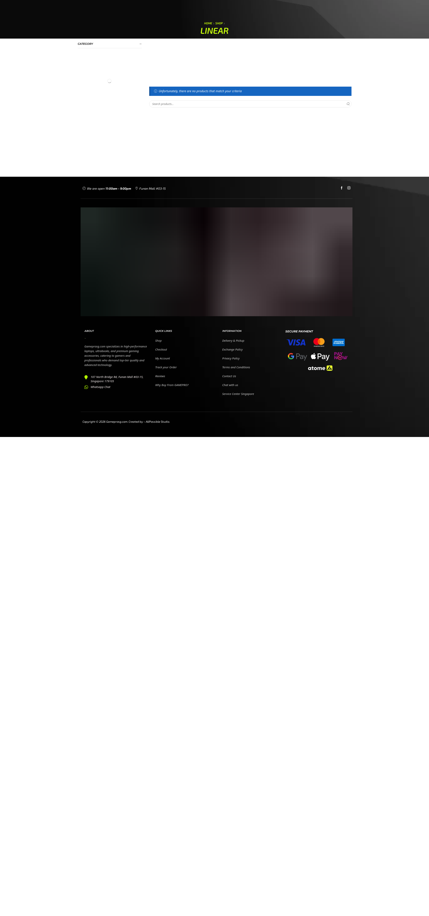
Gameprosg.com (116, 421)
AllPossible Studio (157, 421)
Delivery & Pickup (233, 340)
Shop (219, 23)
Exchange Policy (232, 349)
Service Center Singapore (238, 394)
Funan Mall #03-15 (152, 188)
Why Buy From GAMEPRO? (172, 385)
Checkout (161, 349)
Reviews (160, 376)
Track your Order (166, 367)
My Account (162, 358)
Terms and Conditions (236, 367)
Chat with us (230, 385)
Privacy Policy (231, 358)
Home (208, 23)
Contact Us (229, 376)
